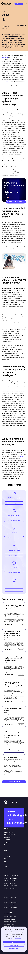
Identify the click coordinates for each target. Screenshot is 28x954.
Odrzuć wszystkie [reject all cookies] (14, 945)
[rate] (2, 28)
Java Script (5, 81)
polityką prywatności (16, 938)
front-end (5, 57)
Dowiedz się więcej (14, 503)
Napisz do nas (18, 3)
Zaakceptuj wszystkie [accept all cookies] (14, 942)
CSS (21, 456)
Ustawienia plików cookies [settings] (14, 948)
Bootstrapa (12, 112)
